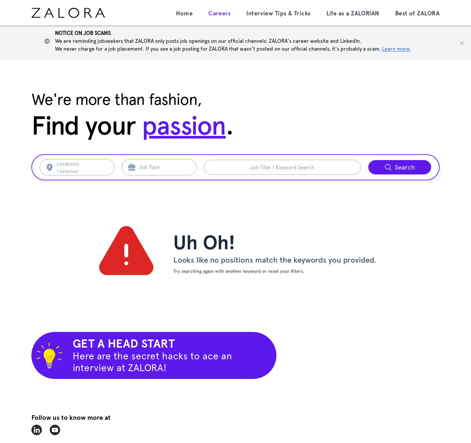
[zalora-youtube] (55, 430)
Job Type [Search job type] (149, 167)
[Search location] (81, 167)
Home (184, 13)
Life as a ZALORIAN (352, 13)
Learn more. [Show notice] (396, 49)
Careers (219, 13)
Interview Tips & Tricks (278, 13)
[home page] (80, 13)
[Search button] (399, 167)
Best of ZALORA (417, 13)
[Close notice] (461, 43)
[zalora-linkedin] (36, 430)
